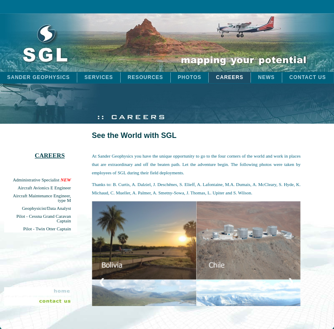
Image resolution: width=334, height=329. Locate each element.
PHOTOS (189, 77)
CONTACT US (307, 77)
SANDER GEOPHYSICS (38, 77)
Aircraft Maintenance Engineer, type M (42, 198)
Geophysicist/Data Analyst (46, 208)
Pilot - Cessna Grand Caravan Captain (43, 218)
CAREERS (229, 77)
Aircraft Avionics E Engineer (44, 188)
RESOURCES (145, 77)
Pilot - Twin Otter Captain (47, 229)
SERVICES (98, 77)
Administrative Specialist (42, 180)
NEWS (266, 77)
